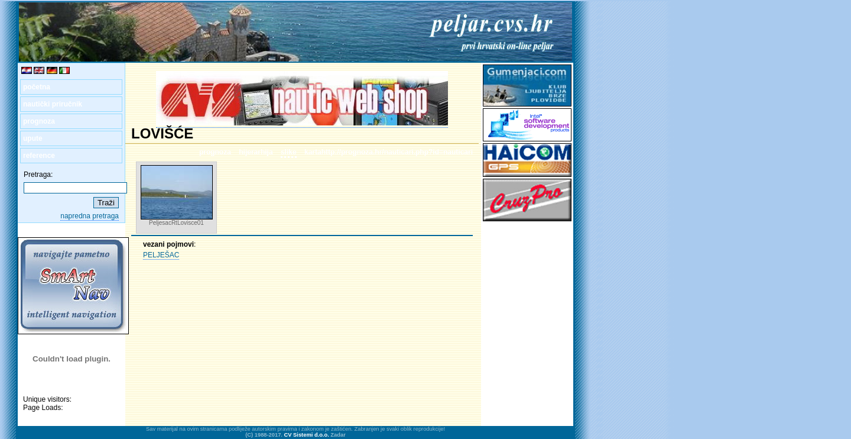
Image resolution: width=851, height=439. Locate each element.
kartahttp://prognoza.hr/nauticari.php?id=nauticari (388, 152)
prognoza (39, 121)
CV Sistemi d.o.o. (306, 435)
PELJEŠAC (161, 255)
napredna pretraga (89, 216)
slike (289, 152)
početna (36, 87)
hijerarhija (255, 152)
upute (33, 138)
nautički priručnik (52, 104)
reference (39, 155)
